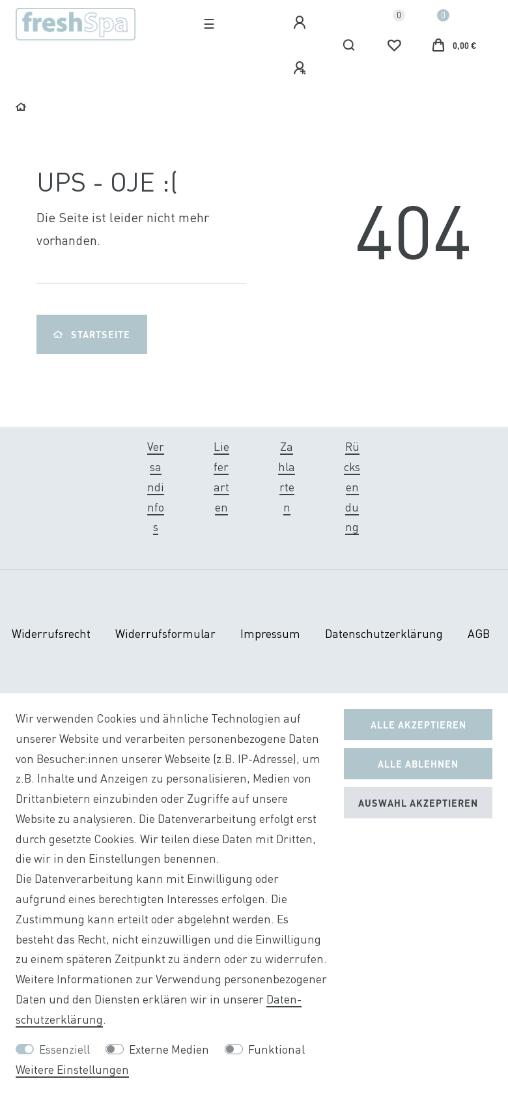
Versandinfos (155, 487)
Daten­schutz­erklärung (384, 634)
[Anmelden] (301, 23)
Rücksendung (352, 487)
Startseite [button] (91, 334)
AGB (479, 634)
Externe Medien (169, 1049)
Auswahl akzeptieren (418, 803)
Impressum (270, 634)
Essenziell (64, 1049)
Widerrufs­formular (165, 634)
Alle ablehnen (418, 764)
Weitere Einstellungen (72, 1069)
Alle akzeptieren (418, 724)
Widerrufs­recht (51, 634)
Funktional (276, 1049)
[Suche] (349, 45)
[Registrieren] (301, 68)
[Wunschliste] (394, 45)
